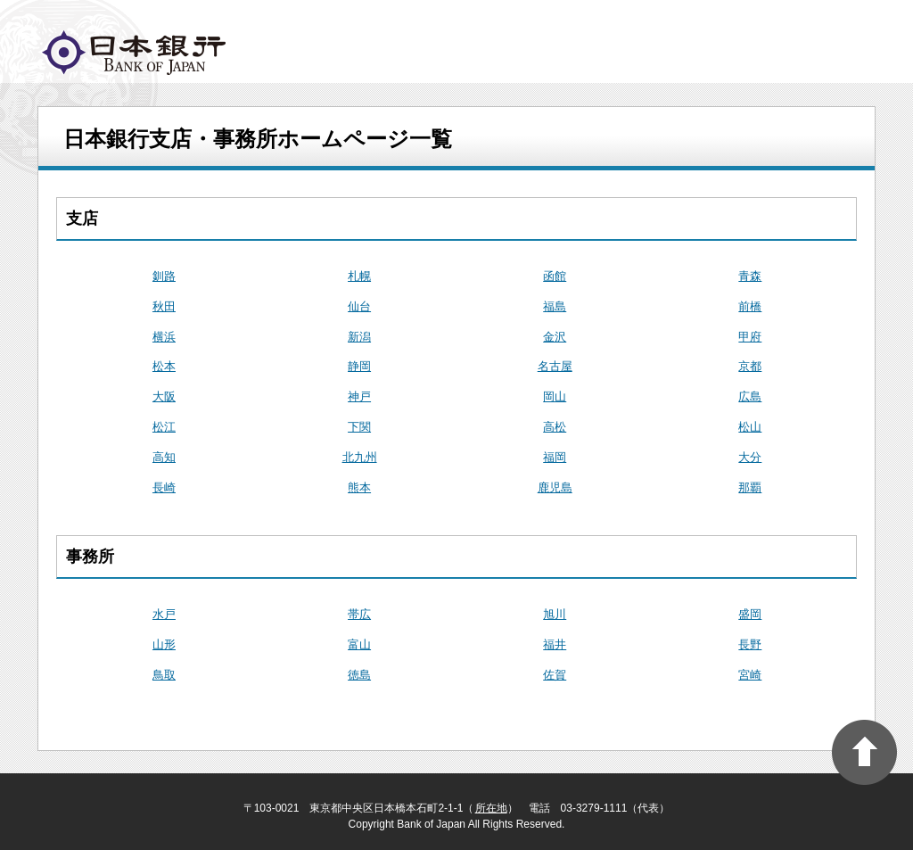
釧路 (164, 276)
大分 (749, 457)
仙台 (359, 306)
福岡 (554, 457)
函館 (554, 276)
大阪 (164, 396)
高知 (164, 457)
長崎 (164, 487)
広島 (749, 396)
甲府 (749, 336)
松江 (164, 426)
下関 (359, 426)
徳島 (359, 674)
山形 (164, 644)
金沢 (554, 336)
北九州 (359, 457)
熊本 (359, 487)
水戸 (164, 614)
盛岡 (749, 614)
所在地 (491, 808)
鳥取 (164, 674)
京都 (749, 366)
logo (134, 52)
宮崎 (749, 674)
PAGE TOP (864, 752)
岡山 (554, 396)
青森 (749, 276)
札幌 (359, 276)
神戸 (359, 396)
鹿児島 (555, 487)
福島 (554, 306)
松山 (749, 426)
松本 (164, 366)
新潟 (359, 336)
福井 (554, 644)
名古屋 (555, 366)
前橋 (749, 306)
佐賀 (554, 674)
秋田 (164, 306)
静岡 (359, 366)
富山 (359, 644)
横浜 (164, 336)
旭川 (554, 614)
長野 (749, 644)
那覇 (749, 487)
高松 (554, 426)
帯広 (359, 614)
